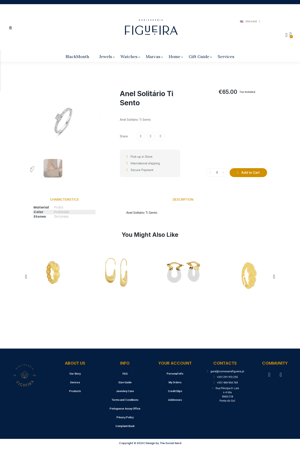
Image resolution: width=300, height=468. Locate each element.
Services (226, 56)
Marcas (155, 56)
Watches (130, 56)
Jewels (107, 56)
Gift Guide (201, 56)
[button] (25, 117)
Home (176, 56)
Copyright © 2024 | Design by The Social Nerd (150, 443)
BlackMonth (77, 56)
